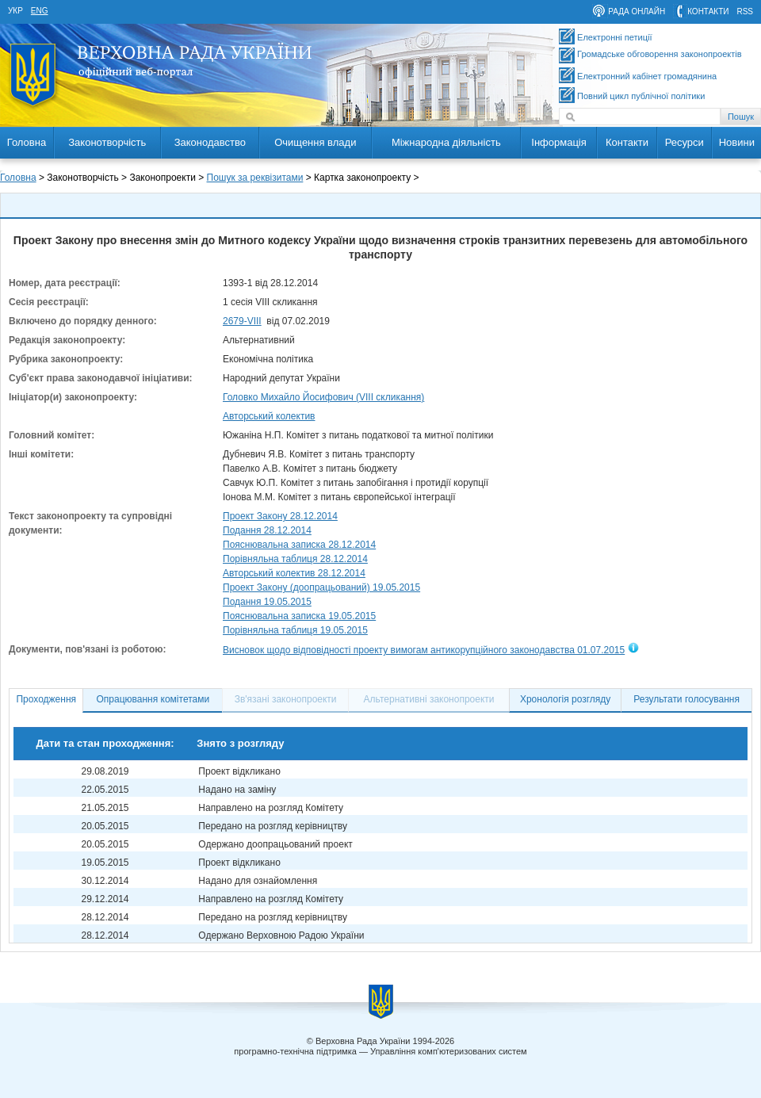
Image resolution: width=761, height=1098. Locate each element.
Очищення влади (315, 142)
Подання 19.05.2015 (267, 601)
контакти (707, 11)
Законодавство (210, 142)
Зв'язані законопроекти (286, 699)
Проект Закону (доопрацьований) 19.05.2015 (321, 587)
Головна (26, 142)
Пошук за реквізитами (255, 177)
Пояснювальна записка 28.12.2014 (299, 544)
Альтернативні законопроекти (429, 699)
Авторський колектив (269, 416)
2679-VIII (242, 321)
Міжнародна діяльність (446, 142)
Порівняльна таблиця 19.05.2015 (295, 630)
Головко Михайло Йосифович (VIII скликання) (323, 397)
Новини (737, 142)
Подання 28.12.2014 (267, 530)
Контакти (627, 142)
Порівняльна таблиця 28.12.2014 (295, 558)
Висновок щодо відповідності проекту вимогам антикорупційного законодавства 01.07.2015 (424, 650)
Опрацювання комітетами (153, 699)
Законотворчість (107, 142)
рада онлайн (636, 11)
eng (39, 10)
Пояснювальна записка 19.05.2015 (299, 616)
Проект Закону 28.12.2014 (280, 516)
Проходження (46, 699)
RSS (744, 11)
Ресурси (684, 142)
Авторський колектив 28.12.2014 (294, 573)
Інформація (559, 142)
